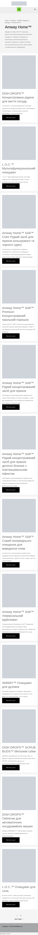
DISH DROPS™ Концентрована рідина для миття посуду (18, 97)
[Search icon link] (35, 9)
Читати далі (12, 118)
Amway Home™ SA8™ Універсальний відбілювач (18, 615)
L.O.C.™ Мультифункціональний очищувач (18, 168)
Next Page (19, 919)
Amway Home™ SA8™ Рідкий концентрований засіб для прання (18, 386)
